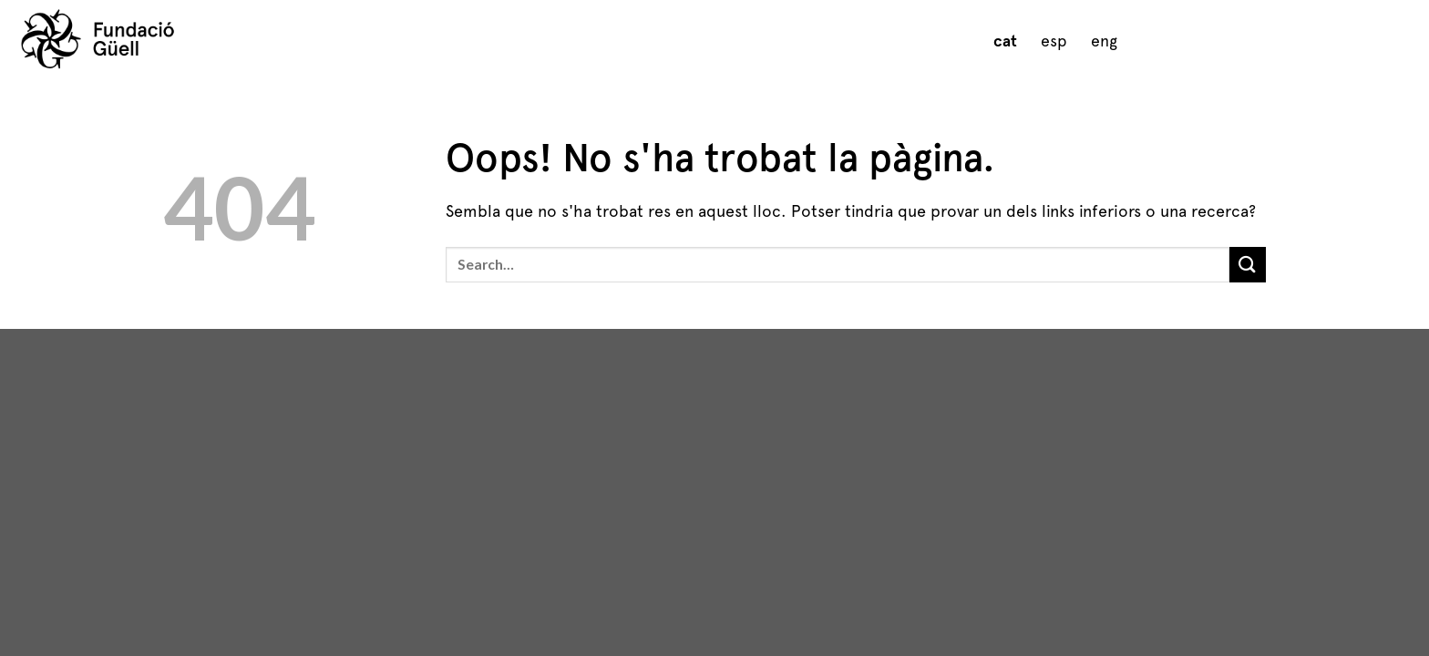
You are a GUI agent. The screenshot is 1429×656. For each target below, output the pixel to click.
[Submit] (1247, 264)
